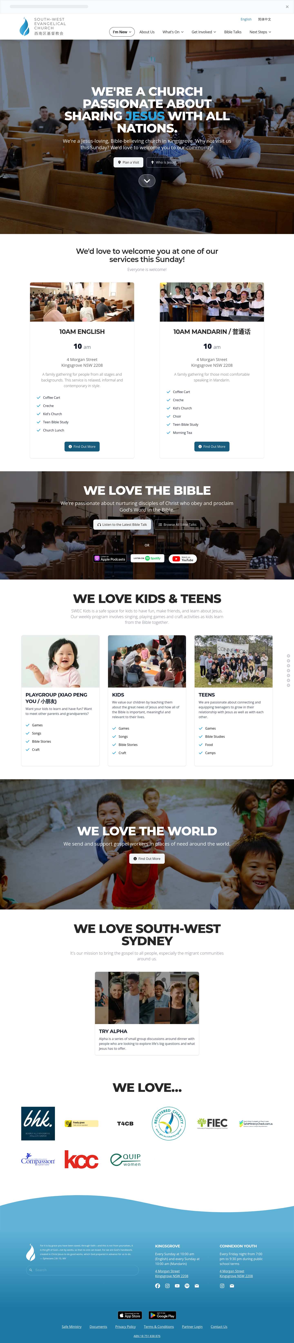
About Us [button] (146, 31)
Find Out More (147, 858)
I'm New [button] (122, 31)
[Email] (196, 1285)
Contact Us (219, 1326)
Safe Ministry (71, 1326)
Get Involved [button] (204, 31)
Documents (98, 1326)
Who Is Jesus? (163, 162)
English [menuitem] (246, 19)
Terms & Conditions (159, 1326)
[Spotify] (187, 1285)
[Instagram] (167, 1285)
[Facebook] (157, 1285)
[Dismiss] (287, 6)
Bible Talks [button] (232, 31)
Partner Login (192, 1326)
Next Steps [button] (260, 31)
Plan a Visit (128, 162)
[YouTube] (177, 1285)
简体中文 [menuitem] (264, 19)
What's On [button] (173, 31)
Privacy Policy (125, 1326)
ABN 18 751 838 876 (147, 1336)
